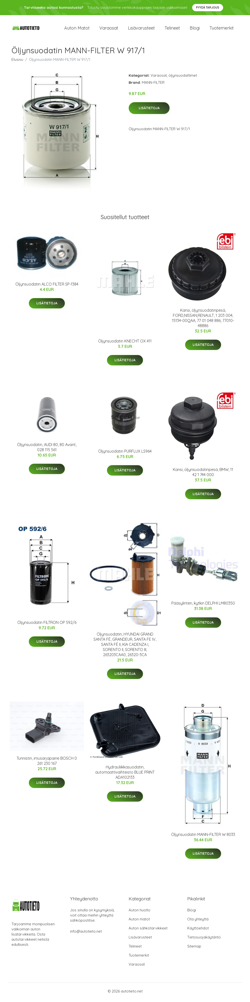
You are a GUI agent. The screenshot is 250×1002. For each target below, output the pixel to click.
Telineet (172, 29)
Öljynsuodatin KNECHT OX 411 (125, 343)
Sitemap (194, 948)
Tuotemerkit (221, 29)
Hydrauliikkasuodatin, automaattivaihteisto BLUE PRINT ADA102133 (125, 774)
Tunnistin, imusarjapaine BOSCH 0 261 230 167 (47, 763)
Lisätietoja (149, 110)
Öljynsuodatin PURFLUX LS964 (125, 453)
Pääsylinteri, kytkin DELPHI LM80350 (203, 605)
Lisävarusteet (141, 29)
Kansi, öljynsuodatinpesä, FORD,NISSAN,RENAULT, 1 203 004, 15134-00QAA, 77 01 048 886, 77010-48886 (203, 320)
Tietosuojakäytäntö (204, 939)
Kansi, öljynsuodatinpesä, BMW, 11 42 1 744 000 (203, 475)
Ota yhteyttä (197, 921)
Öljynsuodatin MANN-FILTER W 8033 (203, 836)
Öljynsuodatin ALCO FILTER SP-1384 (46, 286)
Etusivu (17, 62)
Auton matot (77, 29)
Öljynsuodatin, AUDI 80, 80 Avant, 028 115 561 (46, 450)
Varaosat (108, 29)
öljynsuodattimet (182, 77)
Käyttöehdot (198, 930)
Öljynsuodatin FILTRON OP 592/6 (46, 624)
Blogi (195, 29)
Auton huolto (139, 912)
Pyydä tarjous (207, 7)
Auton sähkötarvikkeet (148, 930)
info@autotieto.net (86, 933)
